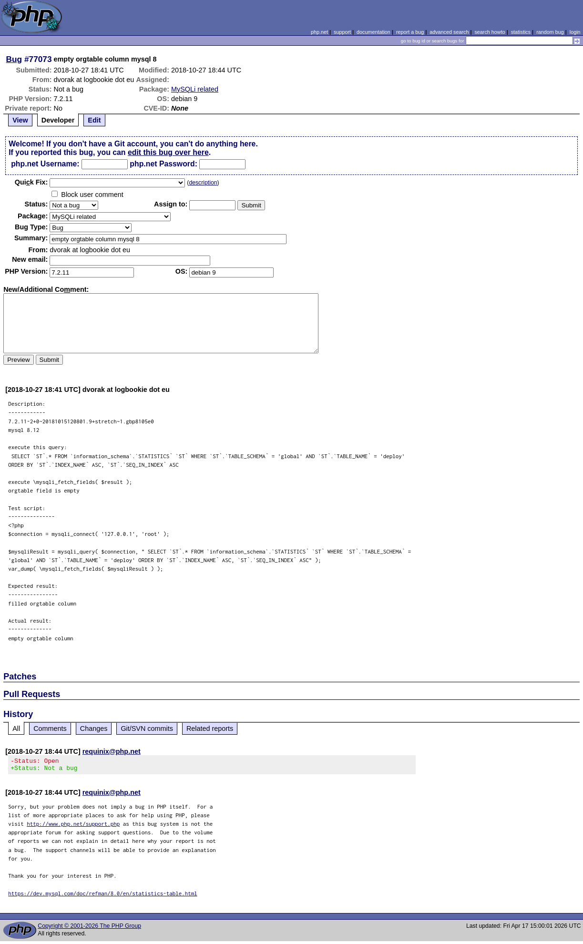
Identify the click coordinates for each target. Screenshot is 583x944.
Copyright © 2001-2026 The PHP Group (89, 928)
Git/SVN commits (147, 728)
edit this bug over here (168, 152)
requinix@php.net (111, 751)
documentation (373, 32)
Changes (94, 728)
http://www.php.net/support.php (73, 826)
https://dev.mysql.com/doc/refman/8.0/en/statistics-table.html (102, 896)
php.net (319, 32)
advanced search (449, 32)
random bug (550, 32)
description (203, 182)
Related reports (209, 728)
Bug (14, 59)
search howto (489, 32)
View (20, 120)
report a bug (410, 32)
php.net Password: (163, 164)
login (575, 32)
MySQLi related (194, 89)
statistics (521, 32)
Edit (94, 120)
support (342, 32)
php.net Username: (45, 164)
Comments (50, 728)
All (16, 728)
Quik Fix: (31, 182)
